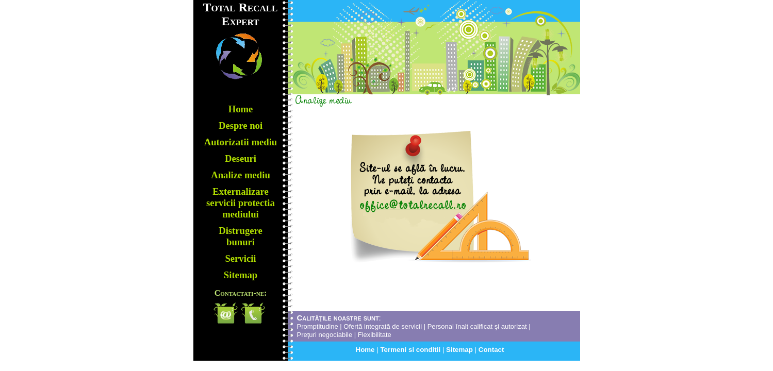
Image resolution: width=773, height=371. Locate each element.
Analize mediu (240, 175)
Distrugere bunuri (240, 236)
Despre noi (240, 125)
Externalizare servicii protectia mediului (240, 203)
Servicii (240, 258)
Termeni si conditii (411, 349)
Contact (491, 349)
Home (366, 349)
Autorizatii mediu (240, 142)
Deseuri (240, 158)
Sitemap (460, 349)
